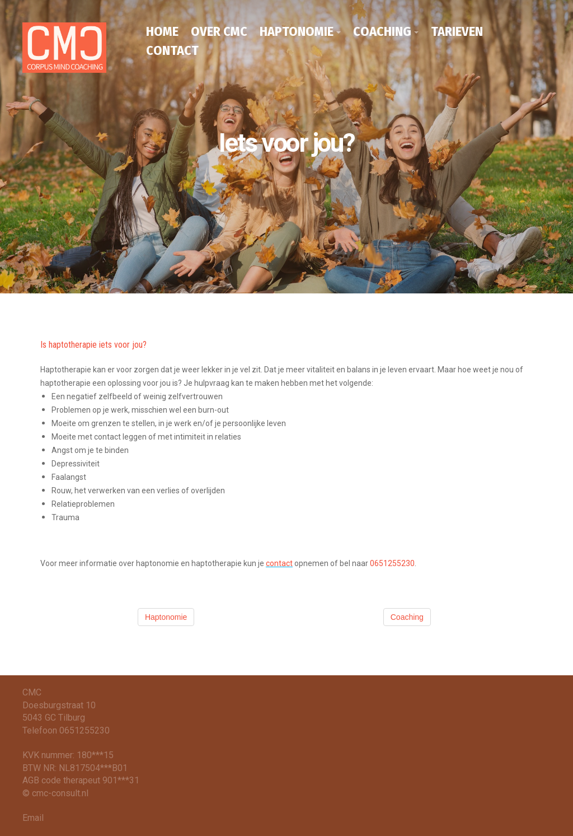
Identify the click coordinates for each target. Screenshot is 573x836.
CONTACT (172, 50)
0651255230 (392, 563)
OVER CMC (219, 31)
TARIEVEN (457, 31)
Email (33, 817)
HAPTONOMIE (297, 31)
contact (279, 563)
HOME (162, 31)
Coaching (407, 617)
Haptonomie (166, 617)
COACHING (382, 31)
